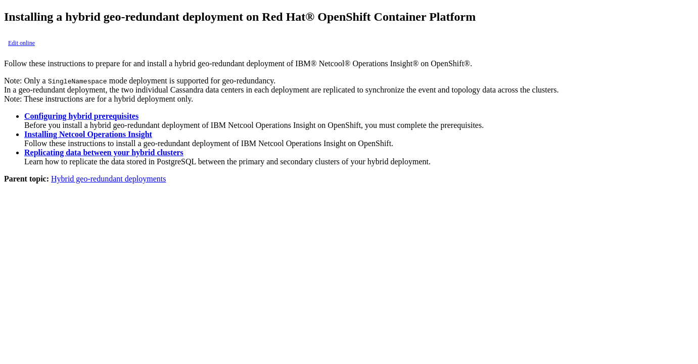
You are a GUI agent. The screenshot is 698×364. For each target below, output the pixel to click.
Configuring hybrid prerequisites (81, 116)
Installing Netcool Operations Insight (88, 134)
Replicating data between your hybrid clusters (103, 152)
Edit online (21, 43)
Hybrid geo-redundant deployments (108, 178)
